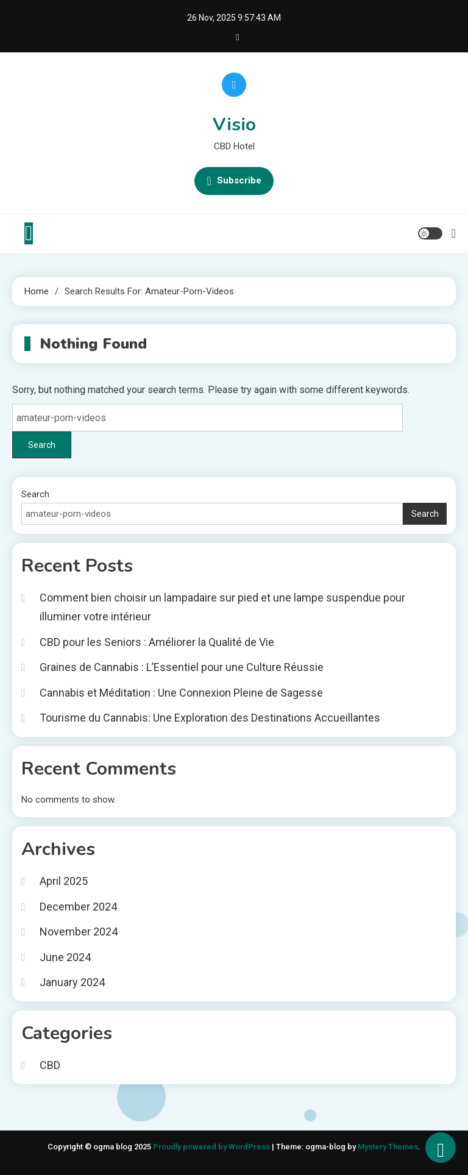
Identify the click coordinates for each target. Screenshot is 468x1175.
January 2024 (72, 982)
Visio (234, 124)
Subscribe (234, 181)
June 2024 (65, 957)
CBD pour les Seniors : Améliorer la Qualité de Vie (157, 642)
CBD (50, 1065)
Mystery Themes (388, 1146)
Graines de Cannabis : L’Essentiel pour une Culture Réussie (182, 667)
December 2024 (78, 906)
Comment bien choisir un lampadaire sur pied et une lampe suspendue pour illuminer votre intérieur (222, 607)
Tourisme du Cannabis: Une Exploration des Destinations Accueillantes (210, 717)
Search (35, 494)
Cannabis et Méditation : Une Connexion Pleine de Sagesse (181, 692)
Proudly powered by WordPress (212, 1146)
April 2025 (64, 881)
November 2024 (79, 931)
